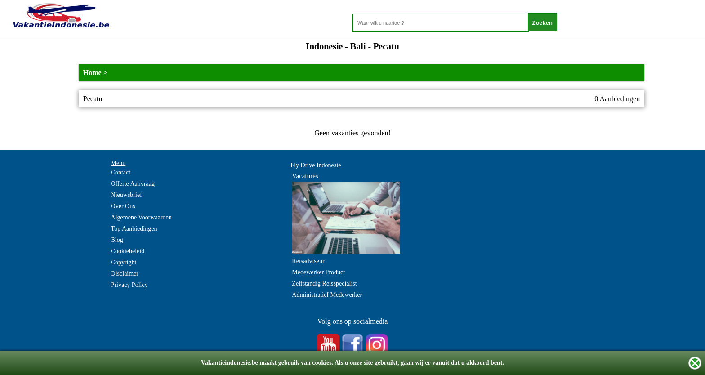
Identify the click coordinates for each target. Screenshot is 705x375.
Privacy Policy (129, 284)
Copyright (124, 262)
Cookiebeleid (128, 251)
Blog (117, 240)
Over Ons (123, 206)
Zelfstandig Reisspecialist (324, 283)
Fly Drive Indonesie (315, 165)
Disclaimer (124, 273)
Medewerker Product (318, 272)
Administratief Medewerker (327, 294)
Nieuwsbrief (126, 195)
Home (92, 72)
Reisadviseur (308, 261)
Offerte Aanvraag (133, 183)
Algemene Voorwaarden (141, 217)
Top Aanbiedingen (134, 228)
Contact (121, 172)
